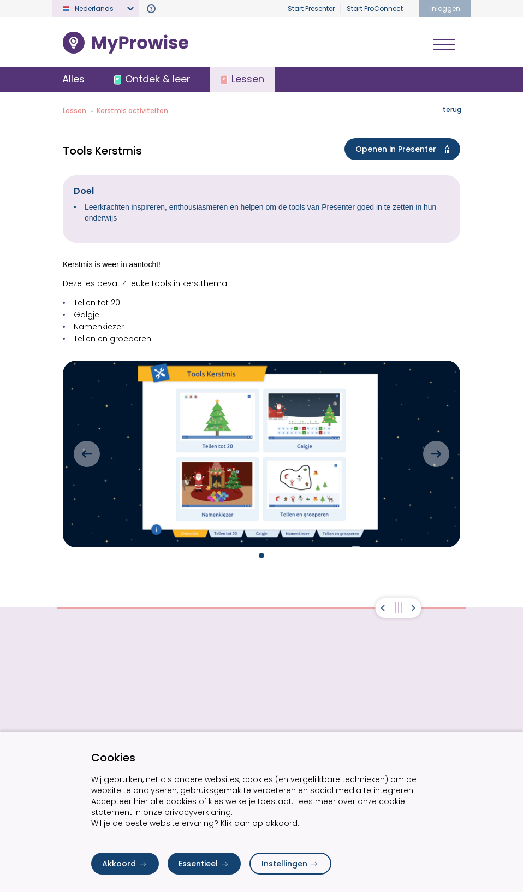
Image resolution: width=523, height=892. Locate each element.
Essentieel (204, 863)
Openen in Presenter (404, 150)
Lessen (74, 111)
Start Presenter (311, 8)
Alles (74, 79)
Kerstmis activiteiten (132, 111)
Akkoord (125, 863)
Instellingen (290, 863)
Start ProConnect (375, 8)
